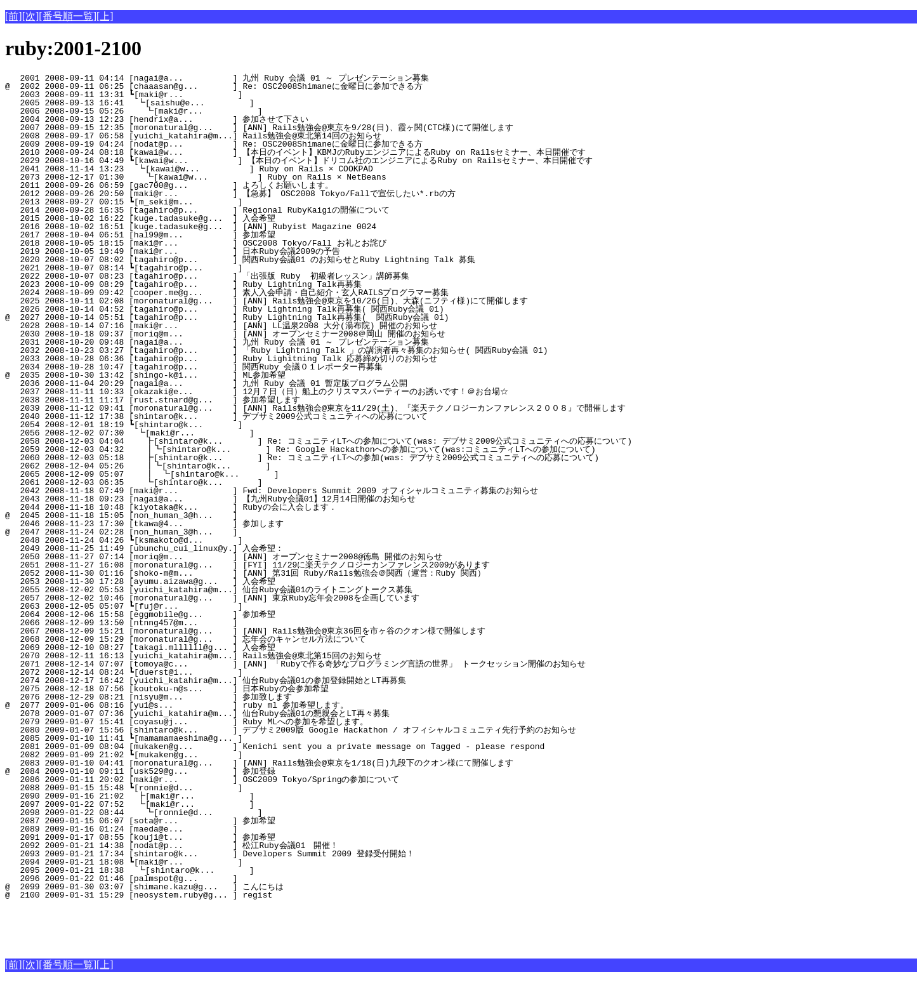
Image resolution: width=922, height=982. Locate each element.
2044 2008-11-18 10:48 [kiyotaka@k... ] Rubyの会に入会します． (215, 507)
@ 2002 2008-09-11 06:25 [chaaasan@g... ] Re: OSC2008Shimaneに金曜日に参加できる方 (214, 86)
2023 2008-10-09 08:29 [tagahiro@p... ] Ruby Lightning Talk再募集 (220, 284)
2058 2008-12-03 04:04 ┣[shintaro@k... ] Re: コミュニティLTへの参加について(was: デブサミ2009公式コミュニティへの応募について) (317, 441)
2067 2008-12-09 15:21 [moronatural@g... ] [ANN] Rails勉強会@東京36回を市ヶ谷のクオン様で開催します (245, 631)
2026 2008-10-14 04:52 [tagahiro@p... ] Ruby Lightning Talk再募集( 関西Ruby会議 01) (224, 309)
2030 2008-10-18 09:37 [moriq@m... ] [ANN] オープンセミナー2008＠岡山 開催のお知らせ (225, 334)
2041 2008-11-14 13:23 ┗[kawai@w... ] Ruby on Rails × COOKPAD (217, 169)
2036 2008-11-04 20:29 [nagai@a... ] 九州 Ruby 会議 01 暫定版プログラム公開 (211, 383)
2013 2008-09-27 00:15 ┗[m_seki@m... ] (220, 202)
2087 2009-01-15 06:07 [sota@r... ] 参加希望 (219, 820)
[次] (30, 16)
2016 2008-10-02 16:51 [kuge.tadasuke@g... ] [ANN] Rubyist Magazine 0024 (222, 226)
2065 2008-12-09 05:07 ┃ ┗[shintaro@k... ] (215, 474)
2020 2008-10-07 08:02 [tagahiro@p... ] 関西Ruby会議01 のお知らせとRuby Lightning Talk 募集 (240, 259)
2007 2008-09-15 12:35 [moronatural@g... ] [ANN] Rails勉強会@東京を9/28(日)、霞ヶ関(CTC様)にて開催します (259, 127)
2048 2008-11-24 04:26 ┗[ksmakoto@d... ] (220, 540)
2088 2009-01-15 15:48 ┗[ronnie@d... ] (220, 787)
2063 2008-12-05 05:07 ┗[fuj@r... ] (220, 606)
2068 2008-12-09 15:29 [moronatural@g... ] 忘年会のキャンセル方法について (210, 639)
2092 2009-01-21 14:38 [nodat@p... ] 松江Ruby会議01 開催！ (216, 845)
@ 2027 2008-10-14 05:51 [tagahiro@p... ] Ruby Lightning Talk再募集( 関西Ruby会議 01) (227, 317)
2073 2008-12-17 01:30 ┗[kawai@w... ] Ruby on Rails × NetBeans (216, 177)
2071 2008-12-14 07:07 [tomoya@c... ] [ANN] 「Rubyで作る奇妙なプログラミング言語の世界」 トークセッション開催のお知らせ (295, 664)
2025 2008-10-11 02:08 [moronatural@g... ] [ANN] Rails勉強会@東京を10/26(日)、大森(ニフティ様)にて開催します (266, 301)
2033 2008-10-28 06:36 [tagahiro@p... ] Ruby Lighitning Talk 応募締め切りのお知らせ (221, 358)
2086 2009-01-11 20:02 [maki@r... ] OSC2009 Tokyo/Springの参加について (217, 779)
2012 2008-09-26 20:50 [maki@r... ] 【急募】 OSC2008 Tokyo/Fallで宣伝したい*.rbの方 (230, 193)
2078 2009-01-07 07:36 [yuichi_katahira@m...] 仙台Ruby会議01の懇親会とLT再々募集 (212, 713)
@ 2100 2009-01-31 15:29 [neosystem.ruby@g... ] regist (222, 895)
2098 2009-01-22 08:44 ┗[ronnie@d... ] (218, 812)
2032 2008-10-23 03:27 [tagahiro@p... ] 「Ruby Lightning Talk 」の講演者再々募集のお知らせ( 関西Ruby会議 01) (276, 350)
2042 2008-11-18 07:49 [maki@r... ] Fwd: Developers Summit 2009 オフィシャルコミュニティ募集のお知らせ (271, 490)
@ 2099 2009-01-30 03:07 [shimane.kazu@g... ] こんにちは (218, 886)
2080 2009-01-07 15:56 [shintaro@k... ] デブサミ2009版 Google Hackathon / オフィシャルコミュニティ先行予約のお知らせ (290, 730)
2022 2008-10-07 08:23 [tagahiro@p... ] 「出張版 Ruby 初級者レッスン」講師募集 (209, 276)
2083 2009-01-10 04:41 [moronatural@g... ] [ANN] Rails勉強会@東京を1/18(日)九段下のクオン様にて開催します (259, 763)
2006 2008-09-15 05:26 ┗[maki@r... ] (218, 111)
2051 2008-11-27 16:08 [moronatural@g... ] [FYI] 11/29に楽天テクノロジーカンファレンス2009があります (247, 565)
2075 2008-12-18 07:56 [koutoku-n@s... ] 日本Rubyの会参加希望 (216, 688)
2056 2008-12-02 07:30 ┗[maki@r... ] (219, 433)
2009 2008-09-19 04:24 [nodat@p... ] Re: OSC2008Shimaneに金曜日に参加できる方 (214, 144)
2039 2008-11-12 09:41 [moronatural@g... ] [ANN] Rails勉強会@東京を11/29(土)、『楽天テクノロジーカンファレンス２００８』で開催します (315, 408)
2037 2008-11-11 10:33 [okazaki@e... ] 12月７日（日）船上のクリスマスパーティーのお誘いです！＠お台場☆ (256, 391)
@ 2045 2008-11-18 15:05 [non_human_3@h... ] (222, 515)
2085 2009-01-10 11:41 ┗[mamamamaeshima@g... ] (220, 738)
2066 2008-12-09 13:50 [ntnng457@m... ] (222, 622)
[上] (105, 16)
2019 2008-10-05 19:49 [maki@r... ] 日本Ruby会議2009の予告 (217, 251)
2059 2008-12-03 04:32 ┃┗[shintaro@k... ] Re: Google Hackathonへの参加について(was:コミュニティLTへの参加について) (297, 449)
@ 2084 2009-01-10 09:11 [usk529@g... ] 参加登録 (219, 771)
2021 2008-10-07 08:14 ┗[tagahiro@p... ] (220, 268)
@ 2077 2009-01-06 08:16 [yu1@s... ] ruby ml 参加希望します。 (216, 705)
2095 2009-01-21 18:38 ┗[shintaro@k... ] (219, 870)
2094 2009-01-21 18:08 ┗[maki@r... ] (220, 862)
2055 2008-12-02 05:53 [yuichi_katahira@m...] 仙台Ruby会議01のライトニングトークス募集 (208, 589)
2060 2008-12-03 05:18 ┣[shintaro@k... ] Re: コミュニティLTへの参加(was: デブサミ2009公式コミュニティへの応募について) (300, 457)
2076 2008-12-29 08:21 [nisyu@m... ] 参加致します (218, 697)
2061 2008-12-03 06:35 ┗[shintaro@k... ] (218, 482)
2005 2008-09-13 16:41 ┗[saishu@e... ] (219, 103)
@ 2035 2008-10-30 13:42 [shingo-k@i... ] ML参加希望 (219, 375)
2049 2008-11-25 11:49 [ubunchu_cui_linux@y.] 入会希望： (218, 548)
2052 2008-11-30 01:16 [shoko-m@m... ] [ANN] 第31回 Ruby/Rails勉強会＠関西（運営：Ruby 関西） (245, 573)
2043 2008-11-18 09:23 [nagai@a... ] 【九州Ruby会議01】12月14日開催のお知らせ (210, 499)
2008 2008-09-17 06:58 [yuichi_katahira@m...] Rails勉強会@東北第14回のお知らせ (213, 136)
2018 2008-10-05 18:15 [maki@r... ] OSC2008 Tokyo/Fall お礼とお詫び (218, 243)
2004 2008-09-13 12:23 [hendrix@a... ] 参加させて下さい (216, 119)
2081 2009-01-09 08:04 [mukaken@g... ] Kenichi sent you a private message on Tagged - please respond (274, 746)
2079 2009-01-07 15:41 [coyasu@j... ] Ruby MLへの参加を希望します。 (214, 721)
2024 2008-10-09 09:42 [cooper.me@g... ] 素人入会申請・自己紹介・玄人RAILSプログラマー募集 (227, 292)
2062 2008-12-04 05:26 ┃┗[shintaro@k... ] (216, 466)
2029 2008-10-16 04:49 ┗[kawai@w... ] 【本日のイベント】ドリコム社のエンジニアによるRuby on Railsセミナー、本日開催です (299, 160)
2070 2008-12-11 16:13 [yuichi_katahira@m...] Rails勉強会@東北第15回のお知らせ (213, 655)
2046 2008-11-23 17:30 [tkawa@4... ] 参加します (218, 523)
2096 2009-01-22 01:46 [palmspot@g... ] (222, 878)
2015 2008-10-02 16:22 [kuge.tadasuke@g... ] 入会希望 (219, 218)
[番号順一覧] (67, 16)
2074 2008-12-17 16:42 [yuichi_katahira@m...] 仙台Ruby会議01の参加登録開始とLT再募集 (210, 680)
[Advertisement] (153, 927)
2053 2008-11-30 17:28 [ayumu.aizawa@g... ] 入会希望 (219, 581)
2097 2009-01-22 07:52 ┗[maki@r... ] (219, 804)
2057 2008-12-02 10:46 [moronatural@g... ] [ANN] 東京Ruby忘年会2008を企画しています (212, 598)
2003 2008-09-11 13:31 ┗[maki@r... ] (220, 94)
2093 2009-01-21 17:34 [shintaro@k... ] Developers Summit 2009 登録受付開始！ (217, 853)
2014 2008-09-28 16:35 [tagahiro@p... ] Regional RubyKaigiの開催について (217, 210)
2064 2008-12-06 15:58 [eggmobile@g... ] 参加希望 (219, 614)
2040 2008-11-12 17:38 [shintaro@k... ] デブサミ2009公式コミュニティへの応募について (216, 416)
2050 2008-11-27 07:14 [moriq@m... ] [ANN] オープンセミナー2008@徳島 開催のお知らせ (223, 556)
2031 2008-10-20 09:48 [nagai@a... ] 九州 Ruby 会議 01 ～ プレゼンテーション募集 (217, 342)
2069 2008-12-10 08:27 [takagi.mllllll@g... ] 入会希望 (219, 647)
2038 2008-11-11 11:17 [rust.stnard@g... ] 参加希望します (217, 400)
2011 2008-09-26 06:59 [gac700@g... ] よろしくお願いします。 (214, 185)
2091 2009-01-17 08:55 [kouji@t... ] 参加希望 (219, 837)
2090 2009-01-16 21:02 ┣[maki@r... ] (219, 796)
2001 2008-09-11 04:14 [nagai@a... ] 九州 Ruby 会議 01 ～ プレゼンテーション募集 (217, 78)
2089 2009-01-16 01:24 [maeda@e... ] (222, 829)
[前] (13, 16)
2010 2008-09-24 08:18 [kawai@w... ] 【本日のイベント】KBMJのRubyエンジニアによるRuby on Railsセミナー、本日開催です (295, 152)
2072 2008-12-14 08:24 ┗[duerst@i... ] (220, 672)
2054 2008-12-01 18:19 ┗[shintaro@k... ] (220, 424)
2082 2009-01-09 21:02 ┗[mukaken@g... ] (220, 754)
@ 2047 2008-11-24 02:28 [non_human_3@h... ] (222, 532)
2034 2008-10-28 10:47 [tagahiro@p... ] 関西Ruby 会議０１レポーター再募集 (211, 367)
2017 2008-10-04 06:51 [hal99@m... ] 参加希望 (219, 235)
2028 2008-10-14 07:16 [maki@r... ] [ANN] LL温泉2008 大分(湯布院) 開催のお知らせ (221, 325)
